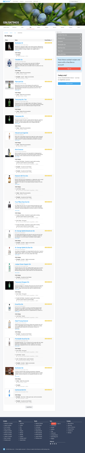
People (52, 427)
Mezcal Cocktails (8, 432)
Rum (22, 27)
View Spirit (17, 50)
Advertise (70, 425)
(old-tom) (23, 177)
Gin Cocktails (7, 427)
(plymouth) (23, 83)
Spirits (21, 1)
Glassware (53, 433)
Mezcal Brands (39, 432)
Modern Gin (17, 204)
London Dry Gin (18, 44)
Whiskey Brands (39, 423)
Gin (30, 27)
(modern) (22, 134)
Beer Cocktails (7, 438)
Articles (36, 1)
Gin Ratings (8, 36)
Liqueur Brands (39, 436)
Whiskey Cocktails (8, 423)
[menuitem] (6, 32)
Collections (28, 1)
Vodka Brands (39, 425)
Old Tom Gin (18, 177)
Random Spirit (69, 83)
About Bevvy (71, 423)
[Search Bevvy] (75, 1)
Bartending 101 (54, 436)
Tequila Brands (39, 430)
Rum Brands (38, 429)
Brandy (62, 27)
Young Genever (18, 151)
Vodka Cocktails (7, 425)
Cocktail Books (54, 434)
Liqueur (70, 27)
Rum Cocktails (7, 429)
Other (78, 27)
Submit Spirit (22, 440)
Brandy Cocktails (8, 434)
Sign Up (69, 68)
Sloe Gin (68, 51)
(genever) (24, 151)
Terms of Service (71, 427)
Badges (52, 438)
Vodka (38, 27)
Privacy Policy (71, 429)
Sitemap (69, 432)
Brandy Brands (39, 434)
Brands (35, 421)
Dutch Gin (17, 134)
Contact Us (70, 430)
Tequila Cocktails (8, 430)
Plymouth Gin (18, 83)
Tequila (46, 27)
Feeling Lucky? (7, 440)
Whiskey (14, 27)
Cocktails (15, 1)
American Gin (18, 232)
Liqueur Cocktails (8, 436)
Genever (68, 41)
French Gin (17, 61)
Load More (29, 407)
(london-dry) (25, 44)
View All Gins (68, 54)
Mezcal (54, 27)
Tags (52, 431)
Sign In (59, 423)
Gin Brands (38, 427)
